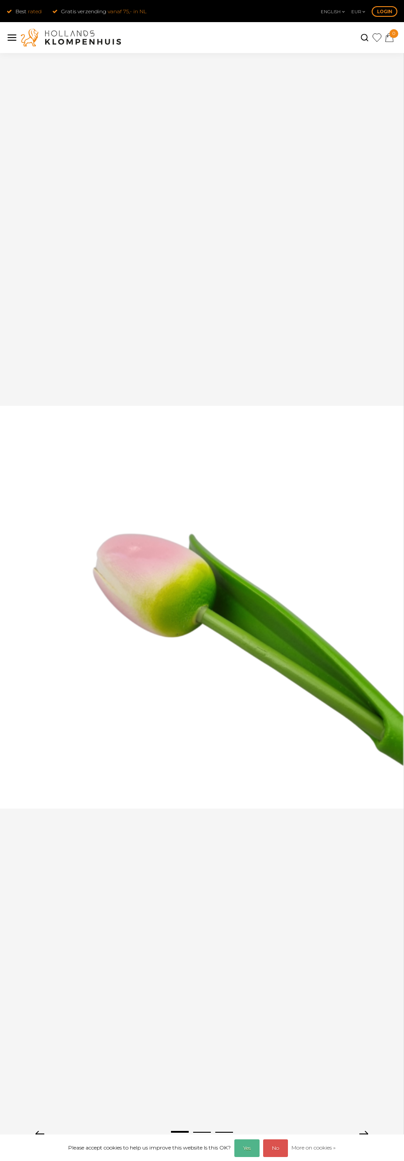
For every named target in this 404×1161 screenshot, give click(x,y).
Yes (247, 1148)
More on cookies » (313, 1147)
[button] (180, 1132)
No (275, 1148)
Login (384, 12)
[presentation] (39, 1133)
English (333, 12)
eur (358, 12)
